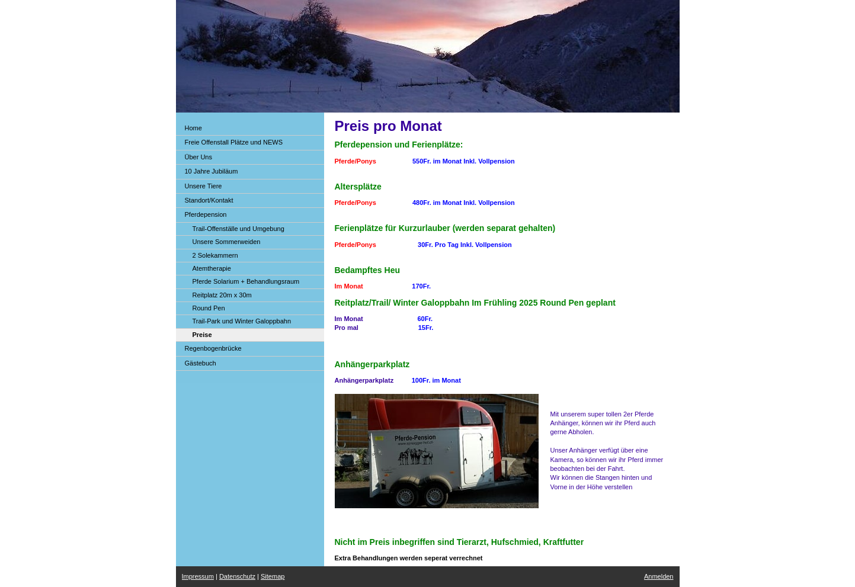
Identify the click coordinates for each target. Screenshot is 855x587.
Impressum (198, 576)
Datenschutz (237, 576)
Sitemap (272, 576)
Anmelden (659, 576)
